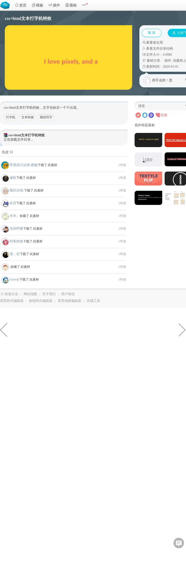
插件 (54, 5)
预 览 (151, 33)
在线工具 (93, 301)
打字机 (10, 117)
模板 (37, 5)
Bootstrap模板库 (6, 5)
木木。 (15, 216)
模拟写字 (46, 117)
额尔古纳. (17, 190)
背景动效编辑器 (69, 301)
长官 (13, 203)
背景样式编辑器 (12, 301)
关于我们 (49, 294)
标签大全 (11, 294)
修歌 (13, 177)
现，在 (15, 254)
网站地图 (30, 294)
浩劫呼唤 (16, 228)
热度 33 (7, 152)
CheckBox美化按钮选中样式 (3, 329)
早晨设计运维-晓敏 (24, 165)
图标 (71, 5)
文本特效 (27, 117)
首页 (20, 5)
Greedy (14, 279)
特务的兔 (16, 241)
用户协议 (68, 294)
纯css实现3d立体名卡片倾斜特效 (182, 329)
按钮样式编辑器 (40, 301)
